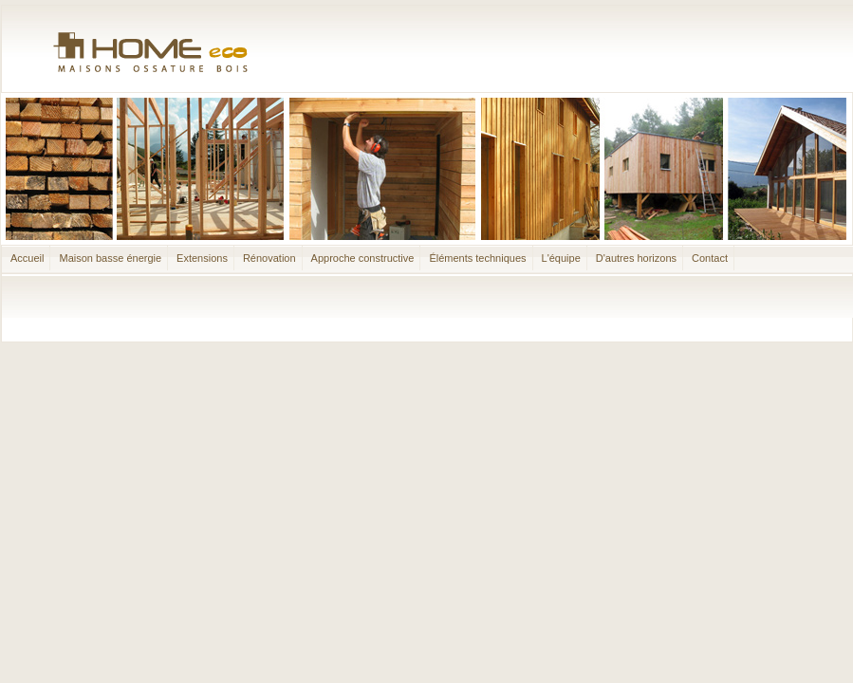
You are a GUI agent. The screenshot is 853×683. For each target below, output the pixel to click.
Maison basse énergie (110, 258)
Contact (710, 258)
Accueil (27, 258)
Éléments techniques (477, 258)
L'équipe (561, 258)
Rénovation (269, 258)
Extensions (202, 258)
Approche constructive (363, 258)
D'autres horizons (636, 258)
